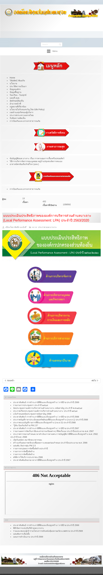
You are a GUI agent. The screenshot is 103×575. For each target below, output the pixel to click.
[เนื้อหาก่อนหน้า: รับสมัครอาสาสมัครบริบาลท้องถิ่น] (9, 381)
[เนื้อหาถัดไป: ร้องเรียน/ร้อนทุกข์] (95, 381)
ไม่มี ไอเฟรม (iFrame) (51, 493)
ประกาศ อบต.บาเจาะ (47, 227)
